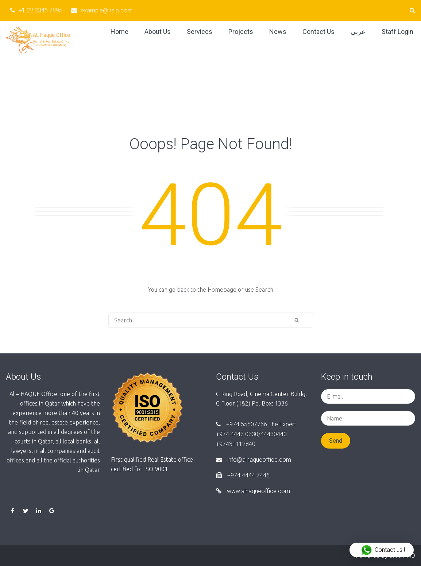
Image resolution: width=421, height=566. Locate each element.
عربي (358, 31)
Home (119, 31)
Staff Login (397, 31)
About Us (157, 31)
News (277, 31)
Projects (240, 31)
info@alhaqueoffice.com (253, 459)
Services (199, 31)
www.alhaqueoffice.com (253, 491)
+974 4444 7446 (243, 475)
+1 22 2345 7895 (36, 10)
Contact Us (318, 31)
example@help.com (101, 10)
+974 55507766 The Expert (256, 424)
